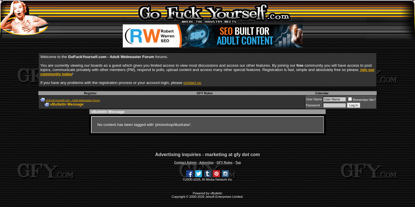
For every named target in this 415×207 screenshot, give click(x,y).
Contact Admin (185, 162)
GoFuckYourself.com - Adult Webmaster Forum (73, 100)
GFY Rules (204, 93)
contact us (192, 82)
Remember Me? (362, 99)
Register (90, 93)
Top (238, 162)
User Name (314, 99)
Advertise (206, 162)
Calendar (322, 93)
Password (313, 105)
